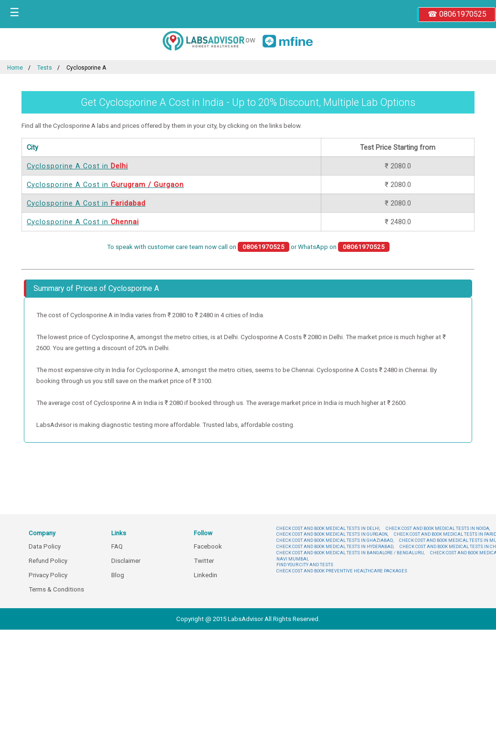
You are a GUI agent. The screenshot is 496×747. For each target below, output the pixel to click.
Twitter (204, 560)
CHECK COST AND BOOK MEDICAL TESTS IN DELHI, (328, 528)
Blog (117, 575)
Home (15, 67)
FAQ (117, 546)
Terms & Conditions (56, 589)
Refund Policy (48, 560)
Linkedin (205, 575)
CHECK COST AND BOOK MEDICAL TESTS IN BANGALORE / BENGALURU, (350, 552)
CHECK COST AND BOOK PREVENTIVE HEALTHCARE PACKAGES (341, 570)
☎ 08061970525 (457, 14)
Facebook (208, 546)
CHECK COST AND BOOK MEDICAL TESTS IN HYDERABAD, (335, 546)
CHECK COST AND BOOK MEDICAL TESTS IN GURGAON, (332, 534)
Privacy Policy (48, 575)
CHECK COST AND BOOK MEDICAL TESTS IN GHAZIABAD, (334, 540)
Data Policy (45, 546)
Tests (44, 67)
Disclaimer (125, 560)
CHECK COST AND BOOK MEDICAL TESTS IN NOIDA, (438, 528)
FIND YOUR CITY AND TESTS (304, 564)
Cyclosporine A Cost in (77, 166)
